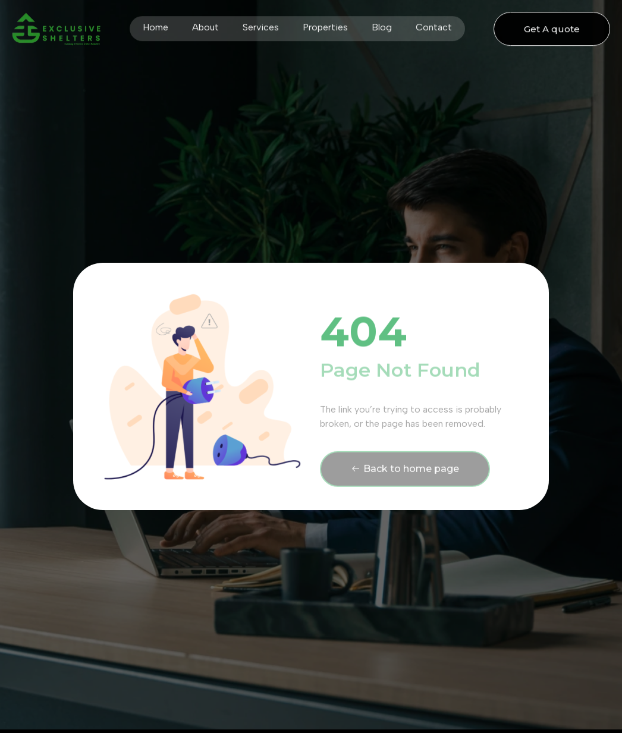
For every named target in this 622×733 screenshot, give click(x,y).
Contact (434, 24)
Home (155, 24)
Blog (382, 24)
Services (261, 24)
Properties (325, 24)
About (205, 24)
